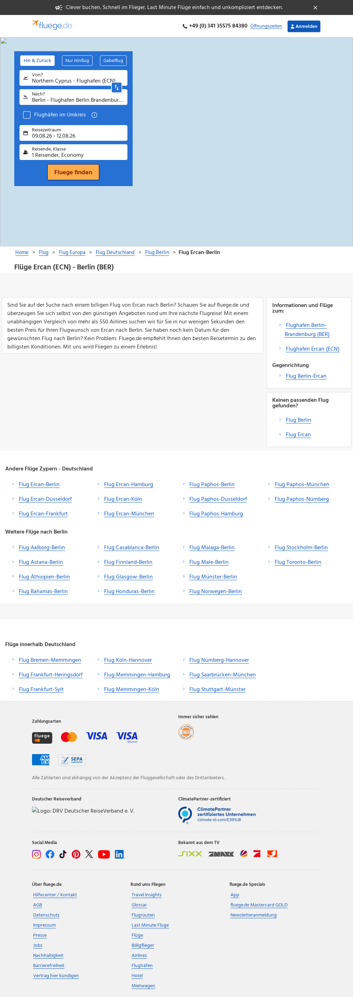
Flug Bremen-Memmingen (50, 660)
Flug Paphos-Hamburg (216, 514)
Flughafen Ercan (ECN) (312, 349)
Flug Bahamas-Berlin (43, 591)
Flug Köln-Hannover (128, 660)
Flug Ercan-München (129, 514)
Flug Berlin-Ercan (306, 376)
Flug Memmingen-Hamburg (137, 675)
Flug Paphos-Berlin (212, 484)
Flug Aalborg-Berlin (42, 547)
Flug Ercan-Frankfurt (43, 514)
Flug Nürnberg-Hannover (219, 660)
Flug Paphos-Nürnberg (302, 499)
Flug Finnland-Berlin (128, 562)
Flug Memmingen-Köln (131, 689)
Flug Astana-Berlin (41, 562)
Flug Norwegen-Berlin (215, 591)
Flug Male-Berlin (209, 562)
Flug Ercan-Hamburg (128, 484)
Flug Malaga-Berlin (212, 547)
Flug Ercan (298, 434)
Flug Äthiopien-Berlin (44, 577)
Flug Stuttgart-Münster (217, 689)
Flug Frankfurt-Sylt (41, 689)
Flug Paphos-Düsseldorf (218, 499)
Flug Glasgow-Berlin (128, 577)
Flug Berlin (298, 420)
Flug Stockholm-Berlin (301, 547)
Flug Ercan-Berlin (39, 484)
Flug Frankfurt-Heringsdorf (51, 675)
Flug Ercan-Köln (123, 499)
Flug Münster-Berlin (213, 577)
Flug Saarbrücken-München (222, 675)
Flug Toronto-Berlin (298, 562)
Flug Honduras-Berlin (129, 591)
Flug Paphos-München (302, 484)
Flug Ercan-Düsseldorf (45, 499)
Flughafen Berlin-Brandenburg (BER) (307, 330)
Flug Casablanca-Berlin (131, 547)
